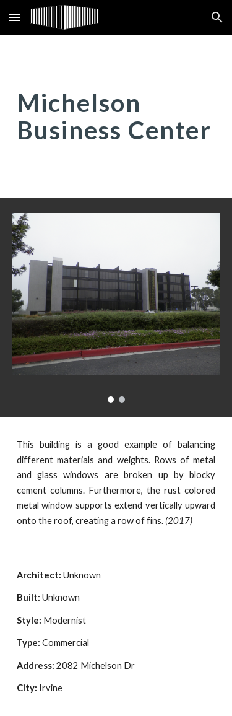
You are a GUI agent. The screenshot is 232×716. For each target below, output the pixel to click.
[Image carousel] (116, 308)
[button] (15, 17)
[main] (116, 116)
